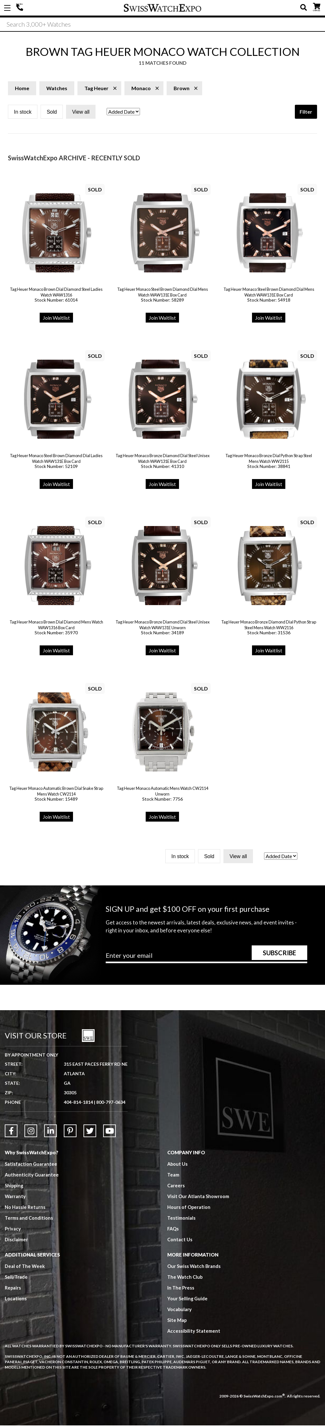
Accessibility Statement (194, 1332)
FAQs (173, 1230)
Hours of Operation (189, 1208)
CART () (316, 6)
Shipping (14, 1187)
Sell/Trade (16, 1278)
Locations (16, 1300)
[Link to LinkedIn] (50, 1132)
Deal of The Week (25, 1267)
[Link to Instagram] (30, 1132)
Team (173, 1176)
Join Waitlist (56, 319)
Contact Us (179, 1241)
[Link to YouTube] (109, 1132)
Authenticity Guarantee (32, 1176)
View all (81, 113)
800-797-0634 (110, 1103)
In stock (22, 113)
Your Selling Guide (187, 1300)
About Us (177, 1165)
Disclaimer (16, 1241)
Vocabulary (179, 1311)
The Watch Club (185, 1278)
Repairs (13, 1289)
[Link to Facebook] (11, 1132)
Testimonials (181, 1219)
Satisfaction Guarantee (31, 1165)
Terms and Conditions (29, 1219)
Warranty (15, 1198)
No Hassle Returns (25, 1208)
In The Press (181, 1289)
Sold (52, 113)
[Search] (162, 25)
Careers (176, 1187)
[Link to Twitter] (89, 1132)
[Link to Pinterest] (70, 1132)
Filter (306, 113)
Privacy (13, 1230)
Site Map (177, 1321)
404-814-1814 (20, 8)
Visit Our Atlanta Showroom (198, 1198)
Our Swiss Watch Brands (194, 1267)
